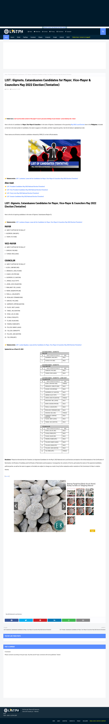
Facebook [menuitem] (33, 37)
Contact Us (72, 721)
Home (6, 74)
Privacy (52, 31)
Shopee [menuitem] (40, 37)
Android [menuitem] (62, 37)
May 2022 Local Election (78, 124)
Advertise (37, 31)
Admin (7, 89)
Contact (45, 31)
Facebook (68, 31)
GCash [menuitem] (18, 37)
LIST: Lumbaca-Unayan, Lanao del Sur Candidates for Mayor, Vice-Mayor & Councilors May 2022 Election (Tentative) (49, 222)
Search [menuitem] (12, 37)
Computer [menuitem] (47, 37)
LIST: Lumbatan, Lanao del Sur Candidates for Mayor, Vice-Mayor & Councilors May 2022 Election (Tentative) (47, 178)
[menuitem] (81, 37)
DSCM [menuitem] (68, 37)
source (7, 476)
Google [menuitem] (55, 37)
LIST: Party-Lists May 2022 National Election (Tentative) (23, 193)
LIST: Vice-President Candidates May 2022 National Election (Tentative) (27, 190)
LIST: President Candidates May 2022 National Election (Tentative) (26, 186)
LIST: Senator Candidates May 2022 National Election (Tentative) (25, 196)
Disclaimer (60, 31)
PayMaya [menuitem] (25, 37)
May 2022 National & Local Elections (16, 74)
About (30, 31)
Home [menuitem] (6, 37)
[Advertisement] (54, 13)
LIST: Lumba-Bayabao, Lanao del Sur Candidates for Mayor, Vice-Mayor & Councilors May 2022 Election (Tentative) (48, 345)
